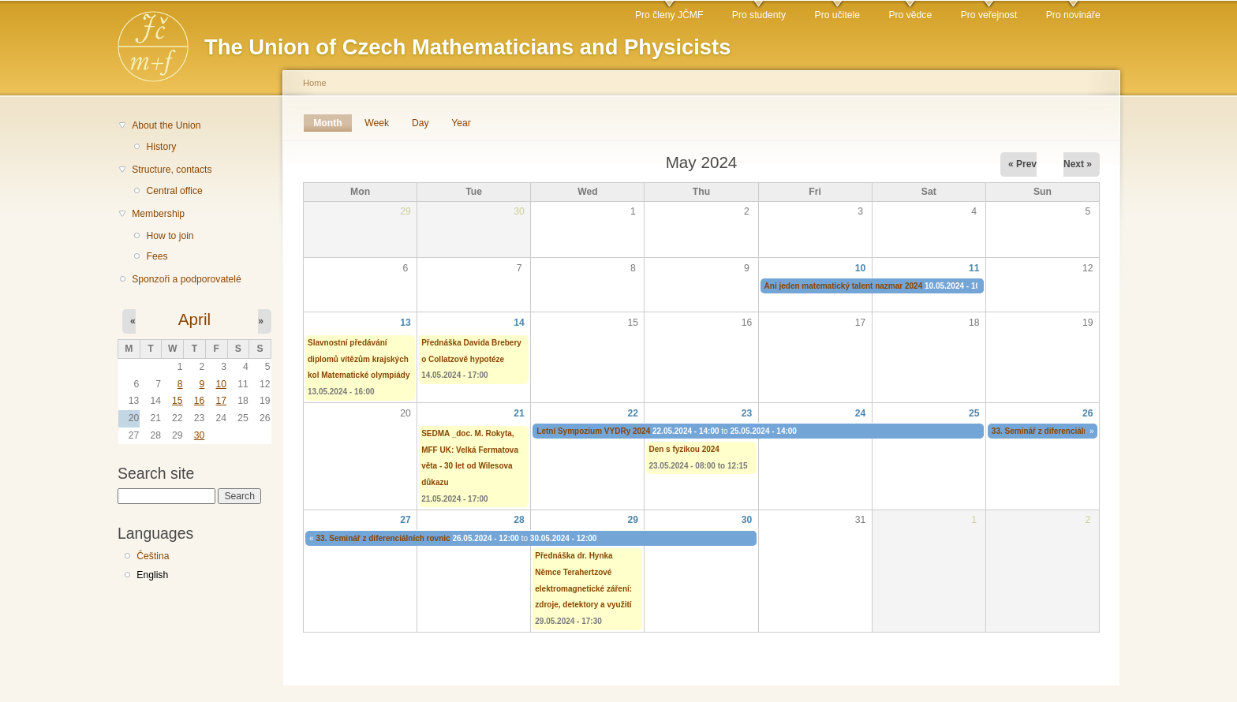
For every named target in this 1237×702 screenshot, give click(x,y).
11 (974, 268)
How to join (169, 235)
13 (405, 322)
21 (519, 413)
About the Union (166, 125)
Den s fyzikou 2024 (683, 449)
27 (405, 519)
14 (519, 322)
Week (376, 123)
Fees (156, 256)
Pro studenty (759, 15)
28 (519, 519)
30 (199, 435)
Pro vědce (910, 15)
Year (461, 123)
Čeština (152, 556)
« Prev (1022, 164)
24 (860, 413)
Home (315, 83)
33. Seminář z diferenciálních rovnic (1059, 431)
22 (633, 413)
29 (633, 519)
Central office (174, 190)
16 (199, 400)
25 (974, 413)
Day (420, 123)
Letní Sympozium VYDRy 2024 (593, 431)
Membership (158, 213)
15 (177, 400)
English (152, 575)
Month (332, 123)
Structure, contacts (171, 169)
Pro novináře (1073, 15)
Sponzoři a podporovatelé (186, 279)
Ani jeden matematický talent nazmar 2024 (843, 286)
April (194, 319)
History (161, 146)
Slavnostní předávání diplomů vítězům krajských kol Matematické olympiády (359, 358)
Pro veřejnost (989, 15)
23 (747, 413)
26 (1087, 413)
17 (220, 400)
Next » (1077, 164)
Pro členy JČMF (669, 15)
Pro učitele (837, 15)
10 (220, 384)
